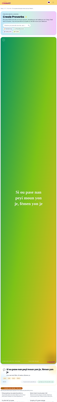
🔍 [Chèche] (29, 25)
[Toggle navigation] (53, 2)
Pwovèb (9, 8)
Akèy (2, 8)
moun (13, 378)
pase (5, 378)
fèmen (18, 378)
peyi (9, 378)
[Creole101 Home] (6, 2)
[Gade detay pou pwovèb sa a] (14, 395)
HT (5, 8)
